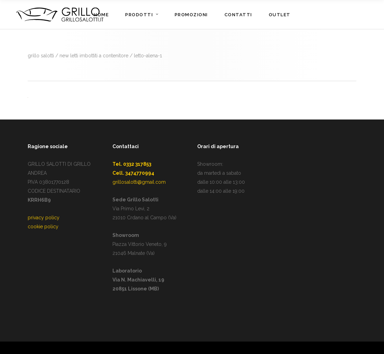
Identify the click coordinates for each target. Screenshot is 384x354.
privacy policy (44, 217)
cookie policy (43, 226)
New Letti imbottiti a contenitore (94, 55)
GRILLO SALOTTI (41, 55)
